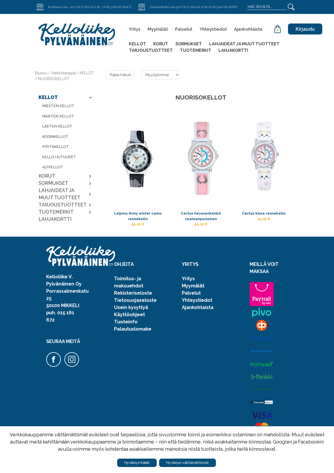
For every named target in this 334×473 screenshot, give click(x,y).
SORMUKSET (188, 43)
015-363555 (230, 7)
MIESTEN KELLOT (58, 106)
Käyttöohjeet (129, 320)
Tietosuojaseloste (135, 305)
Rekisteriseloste (133, 298)
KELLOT (137, 43)
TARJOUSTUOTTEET (151, 50)
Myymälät (158, 29)
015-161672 (124, 7)
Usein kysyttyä (131, 312)
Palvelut (183, 29)
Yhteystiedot (213, 29)
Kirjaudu (305, 29)
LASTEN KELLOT (57, 126)
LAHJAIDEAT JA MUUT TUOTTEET (244, 43)
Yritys (134, 29)
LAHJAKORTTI (233, 50)
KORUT (160, 43)
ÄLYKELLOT (52, 167)
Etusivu (41, 73)
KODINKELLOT (55, 136)
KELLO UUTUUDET (59, 157)
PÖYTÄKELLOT (55, 147)
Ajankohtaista (248, 29)
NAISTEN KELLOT (58, 116)
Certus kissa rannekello (263, 214)
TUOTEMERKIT (195, 50)
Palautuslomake (132, 334)
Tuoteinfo (126, 327)
